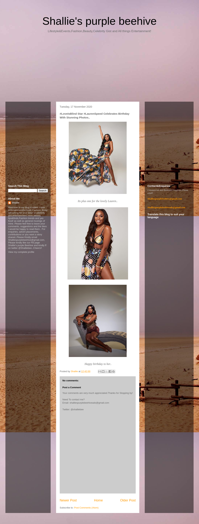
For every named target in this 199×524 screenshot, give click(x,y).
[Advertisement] (99, 68)
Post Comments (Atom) (86, 507)
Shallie (15, 202)
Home (98, 500)
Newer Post (68, 500)
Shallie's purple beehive (99, 21)
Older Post (128, 500)
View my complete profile (21, 252)
